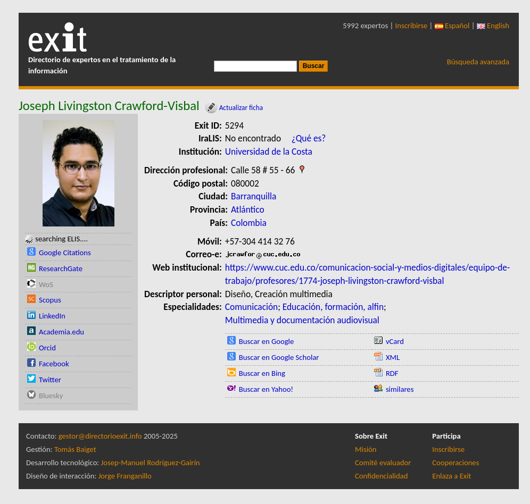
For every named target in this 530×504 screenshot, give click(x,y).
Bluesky (51, 395)
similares (400, 389)
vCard (395, 341)
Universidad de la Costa (268, 151)
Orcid (47, 347)
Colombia (249, 223)
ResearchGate (60, 268)
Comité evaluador (383, 462)
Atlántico (247, 209)
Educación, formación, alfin (333, 307)
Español (452, 25)
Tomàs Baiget (75, 449)
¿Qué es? (309, 138)
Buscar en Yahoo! (266, 389)
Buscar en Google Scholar (279, 357)
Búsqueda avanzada (478, 61)
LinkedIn (52, 316)
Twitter (50, 379)
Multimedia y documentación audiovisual (302, 320)
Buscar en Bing (262, 373)
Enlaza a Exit (451, 476)
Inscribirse (411, 25)
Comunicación (251, 307)
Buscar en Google (266, 341)
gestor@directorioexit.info (100, 436)
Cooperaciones (455, 462)
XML (393, 357)
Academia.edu (61, 332)
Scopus (50, 300)
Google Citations (65, 252)
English (493, 25)
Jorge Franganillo (125, 476)
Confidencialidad (381, 476)
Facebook (54, 363)
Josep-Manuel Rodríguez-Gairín (150, 462)
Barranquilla (253, 196)
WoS (46, 284)
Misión (365, 449)
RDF (392, 373)
